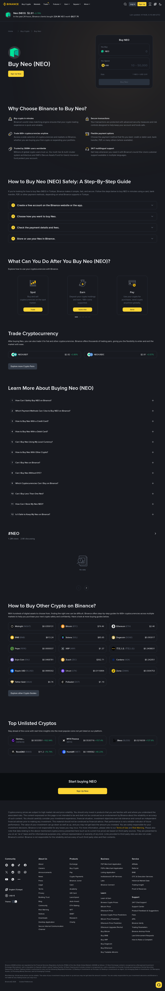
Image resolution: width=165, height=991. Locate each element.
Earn (67, 4)
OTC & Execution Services (142, 876)
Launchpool (74, 897)
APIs (133, 919)
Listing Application (108, 872)
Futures (57, 4)
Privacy (41, 893)
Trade (33, 309)
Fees (134, 915)
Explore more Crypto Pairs (22, 366)
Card (71, 885)
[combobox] (106, 65)
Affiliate (135, 864)
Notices (42, 914)
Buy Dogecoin (106, 944)
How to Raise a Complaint (142, 939)
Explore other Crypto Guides (23, 693)
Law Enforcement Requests (143, 935)
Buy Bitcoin (105, 931)
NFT (71, 909)
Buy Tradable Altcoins (109, 952)
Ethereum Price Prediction (111, 923)
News (41, 876)
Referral (135, 868)
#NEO (13, 533)
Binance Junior (76, 880)
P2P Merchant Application (111, 864)
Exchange (74, 864)
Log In (132, 4)
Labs (103, 880)
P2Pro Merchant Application (112, 868)
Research (73, 918)
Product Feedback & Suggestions (145, 910)
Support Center (138, 906)
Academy (73, 889)
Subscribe (83, 309)
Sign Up (142, 4)
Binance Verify (137, 923)
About (41, 864)
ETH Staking (74, 905)
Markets (37, 4)
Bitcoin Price (106, 906)
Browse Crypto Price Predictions (114, 915)
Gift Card (73, 893)
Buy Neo (124, 82)
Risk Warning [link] (138, 827)
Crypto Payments (76, 876)
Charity (72, 922)
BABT (72, 914)
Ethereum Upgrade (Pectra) (112, 927)
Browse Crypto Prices (109, 902)
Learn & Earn (106, 898)
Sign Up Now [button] (16, 74)
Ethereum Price (107, 910)
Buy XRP (104, 939)
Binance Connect (107, 885)
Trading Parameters (139, 927)
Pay (71, 872)
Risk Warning (44, 909)
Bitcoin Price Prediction (110, 919)
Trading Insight (138, 885)
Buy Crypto (26, 4)
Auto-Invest (74, 901)
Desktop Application (47, 922)
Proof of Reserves (139, 889)
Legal (41, 885)
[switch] (14, 901)
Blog (40, 901)
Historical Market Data (140, 880)
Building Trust (44, 897)
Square (77, 4)
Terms (41, 889)
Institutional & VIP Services (111, 876)
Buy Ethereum (106, 948)
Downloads (43, 918)
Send (132, 309)
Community (43, 905)
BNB (134, 872)
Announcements (45, 872)
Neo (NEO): (19, 13)
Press (41, 880)
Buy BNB (104, 935)
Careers (42, 868)
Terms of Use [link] (122, 827)
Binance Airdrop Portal (141, 931)
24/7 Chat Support (139, 902)
